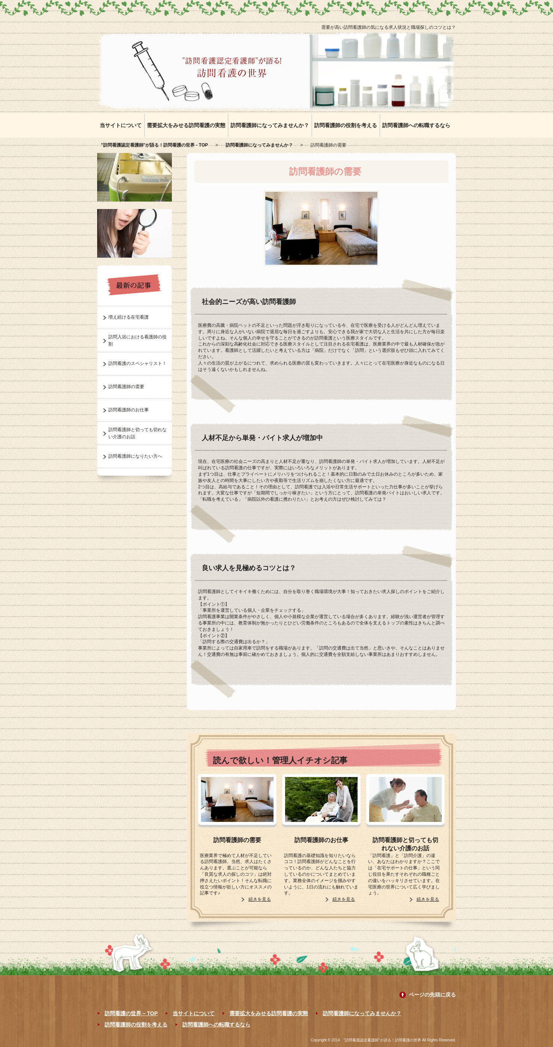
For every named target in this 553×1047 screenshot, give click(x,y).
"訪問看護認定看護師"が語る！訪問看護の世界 (382, 1040)
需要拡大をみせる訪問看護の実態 (186, 125)
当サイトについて (121, 125)
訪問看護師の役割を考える (345, 125)
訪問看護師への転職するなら (416, 125)
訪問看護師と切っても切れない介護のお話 (405, 844)
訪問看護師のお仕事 (321, 840)
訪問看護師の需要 (237, 840)
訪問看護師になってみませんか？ (270, 125)
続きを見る (259, 899)
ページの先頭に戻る (432, 995)
